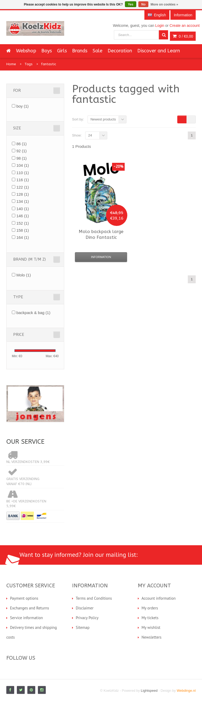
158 (22, 230)
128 (22, 194)
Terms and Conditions (94, 598)
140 (22, 208)
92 (21, 151)
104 (22, 165)
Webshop (26, 51)
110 (22, 172)
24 (90, 135)
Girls (62, 51)
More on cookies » (164, 4)
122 (22, 187)
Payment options (24, 598)
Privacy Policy (87, 617)
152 (22, 223)
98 (21, 158)
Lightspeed (149, 691)
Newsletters (151, 637)
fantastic (48, 64)
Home (11, 64)
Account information (159, 598)
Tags (28, 64)
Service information (26, 617)
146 (22, 216)
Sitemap (82, 627)
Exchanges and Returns (29, 607)
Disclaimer (85, 607)
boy (22, 106)
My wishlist (151, 627)
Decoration (120, 51)
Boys (46, 51)
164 (22, 237)
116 (22, 180)
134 (22, 201)
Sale (97, 51)
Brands (79, 51)
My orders (150, 607)
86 (21, 144)
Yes (130, 4)
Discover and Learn (158, 51)
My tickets (150, 617)
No (143, 4)
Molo (23, 275)
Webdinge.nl (186, 691)
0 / (183, 36)
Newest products (103, 119)
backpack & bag (33, 312)
